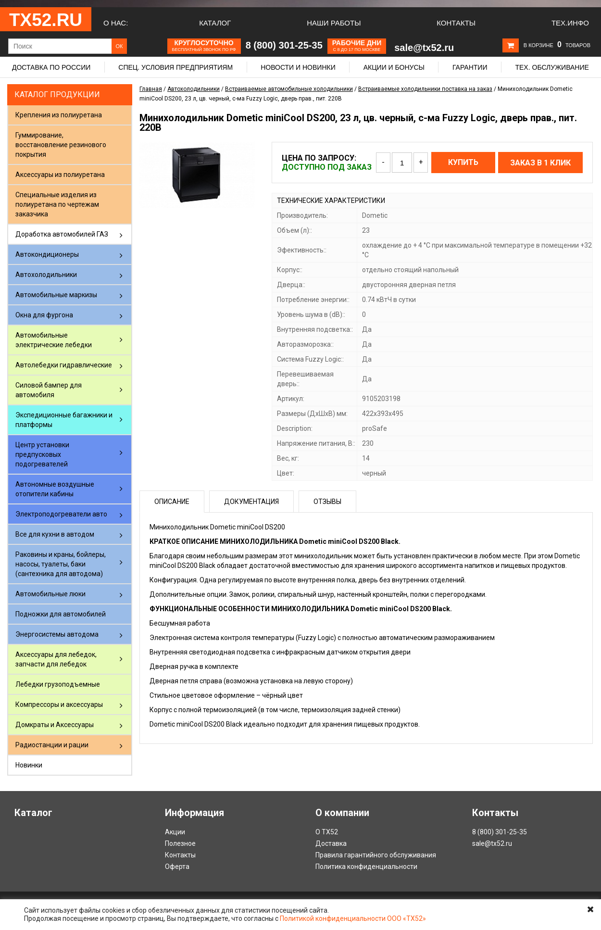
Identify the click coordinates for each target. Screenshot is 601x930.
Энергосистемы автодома (57, 634)
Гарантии (470, 67)
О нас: (115, 23)
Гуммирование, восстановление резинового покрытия (60, 144)
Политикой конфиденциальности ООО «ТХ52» (353, 918)
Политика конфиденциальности (366, 866)
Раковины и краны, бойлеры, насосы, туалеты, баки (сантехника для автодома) (60, 564)
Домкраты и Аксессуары (54, 725)
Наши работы (334, 23)
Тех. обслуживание (551, 67)
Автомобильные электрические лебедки (53, 340)
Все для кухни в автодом (54, 534)
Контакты (456, 23)
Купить (463, 162)
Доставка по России (51, 67)
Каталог (215, 23)
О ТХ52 (326, 832)
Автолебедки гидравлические (63, 365)
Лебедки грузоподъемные (57, 684)
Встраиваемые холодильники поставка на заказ (425, 89)
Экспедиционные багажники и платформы (64, 419)
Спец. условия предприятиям (175, 67)
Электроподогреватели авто (61, 514)
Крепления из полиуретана (58, 115)
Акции (175, 832)
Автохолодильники (46, 274)
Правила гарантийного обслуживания (375, 855)
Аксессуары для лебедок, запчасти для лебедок (56, 659)
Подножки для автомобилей (60, 614)
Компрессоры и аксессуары (59, 704)
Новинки (28, 765)
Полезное (180, 843)
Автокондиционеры (47, 254)
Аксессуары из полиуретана (60, 174)
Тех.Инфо (570, 23)
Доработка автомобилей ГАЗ (61, 234)
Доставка (331, 843)
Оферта (177, 866)
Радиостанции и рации (51, 745)
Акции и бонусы (394, 67)
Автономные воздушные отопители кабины (54, 489)
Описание (171, 501)
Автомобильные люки (50, 594)
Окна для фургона (44, 315)
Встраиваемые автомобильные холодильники (289, 89)
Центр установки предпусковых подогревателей (42, 454)
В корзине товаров (557, 45)
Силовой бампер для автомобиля (48, 390)
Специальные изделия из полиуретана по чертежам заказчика (57, 204)
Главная (150, 89)
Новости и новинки (298, 67)
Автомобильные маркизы (56, 295)
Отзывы (327, 501)
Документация (251, 501)
